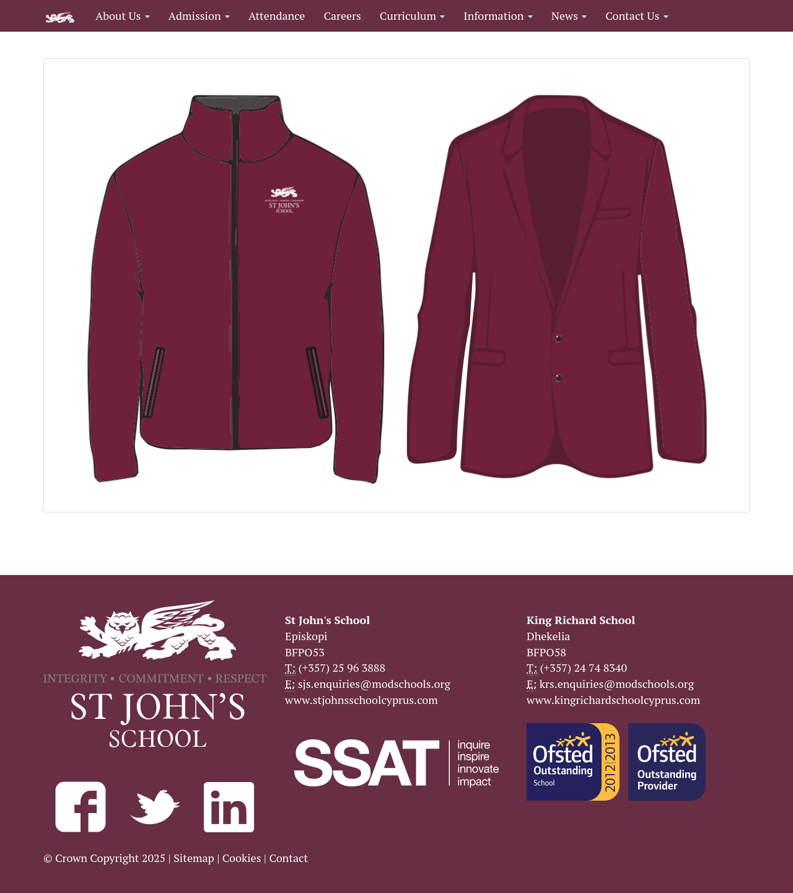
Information (497, 15)
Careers (342, 15)
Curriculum (412, 15)
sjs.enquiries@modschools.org (374, 683)
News (569, 15)
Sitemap (193, 857)
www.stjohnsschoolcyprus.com (361, 699)
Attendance (276, 15)
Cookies (241, 857)
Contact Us (636, 15)
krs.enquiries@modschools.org (617, 683)
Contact (288, 857)
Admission (199, 15)
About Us (122, 15)
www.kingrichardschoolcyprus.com (613, 699)
